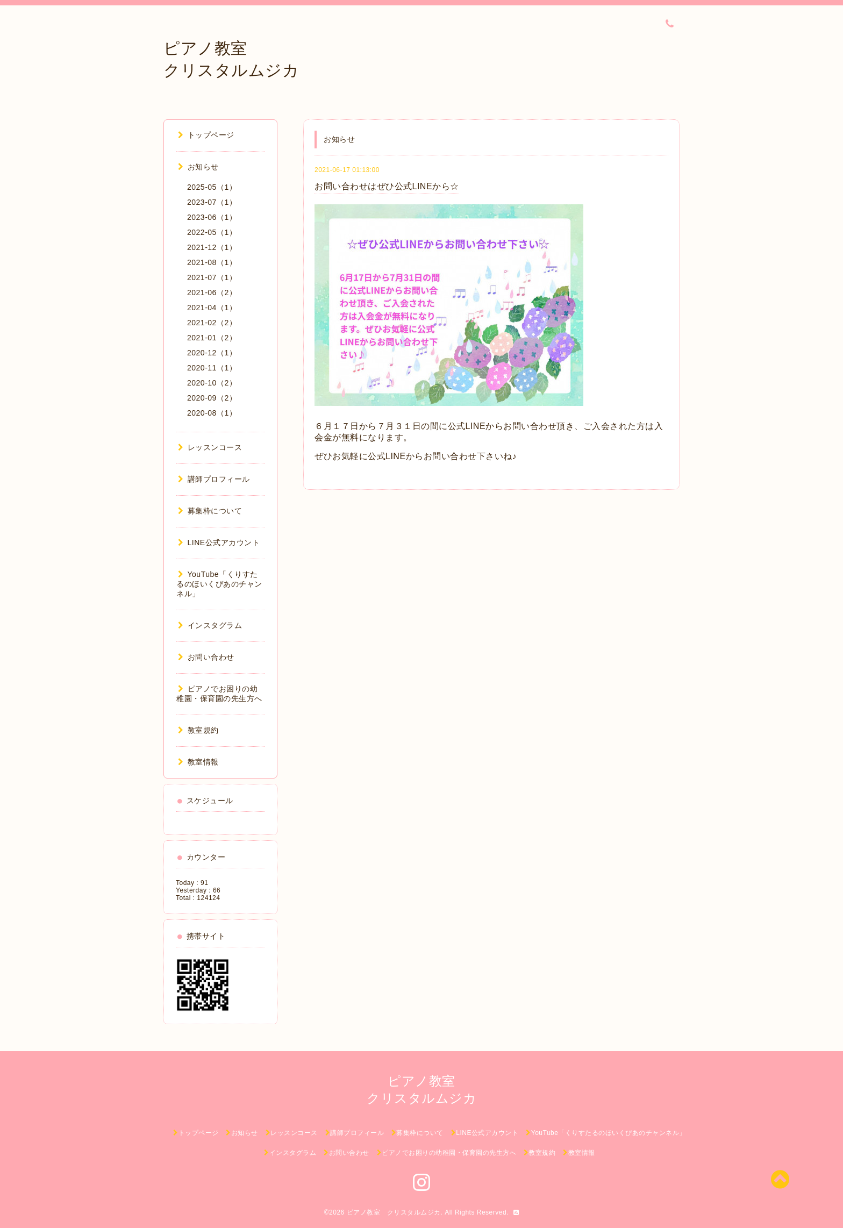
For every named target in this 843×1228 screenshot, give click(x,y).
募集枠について (210, 510)
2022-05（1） (212, 232)
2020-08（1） (212, 413)
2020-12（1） (212, 352)
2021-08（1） (212, 262)
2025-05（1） (212, 187)
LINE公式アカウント (219, 542)
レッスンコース (210, 447)
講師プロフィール (214, 479)
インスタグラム (210, 625)
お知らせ (198, 166)
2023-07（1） (212, 202)
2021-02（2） (212, 322)
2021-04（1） (212, 307)
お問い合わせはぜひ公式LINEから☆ (387, 186)
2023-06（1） (212, 217)
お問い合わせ (206, 657)
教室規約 (198, 730)
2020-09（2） (212, 398)
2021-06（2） (212, 292)
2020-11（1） (212, 367)
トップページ (206, 135)
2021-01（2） (212, 337)
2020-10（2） (212, 383)
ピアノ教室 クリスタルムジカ (394, 1212)
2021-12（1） (212, 247)
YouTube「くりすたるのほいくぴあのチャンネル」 (219, 584)
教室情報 (198, 762)
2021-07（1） (212, 277)
